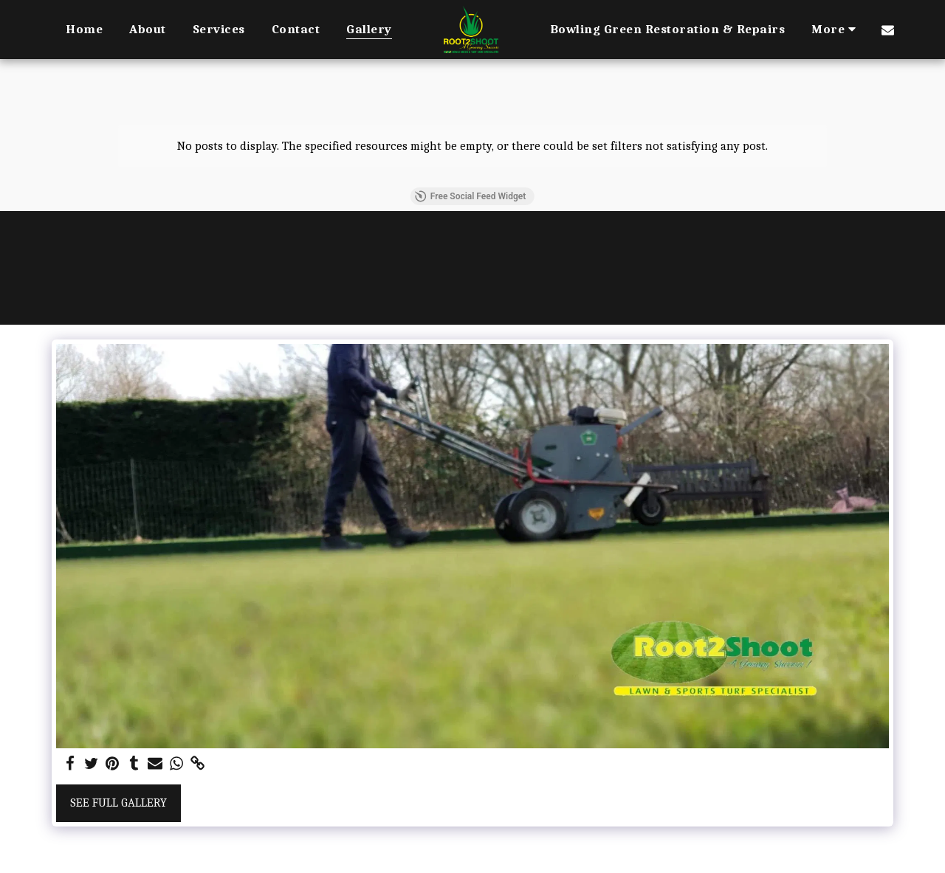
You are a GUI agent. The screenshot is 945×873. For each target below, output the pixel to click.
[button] (888, 29)
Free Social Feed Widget (470, 196)
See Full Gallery (118, 803)
